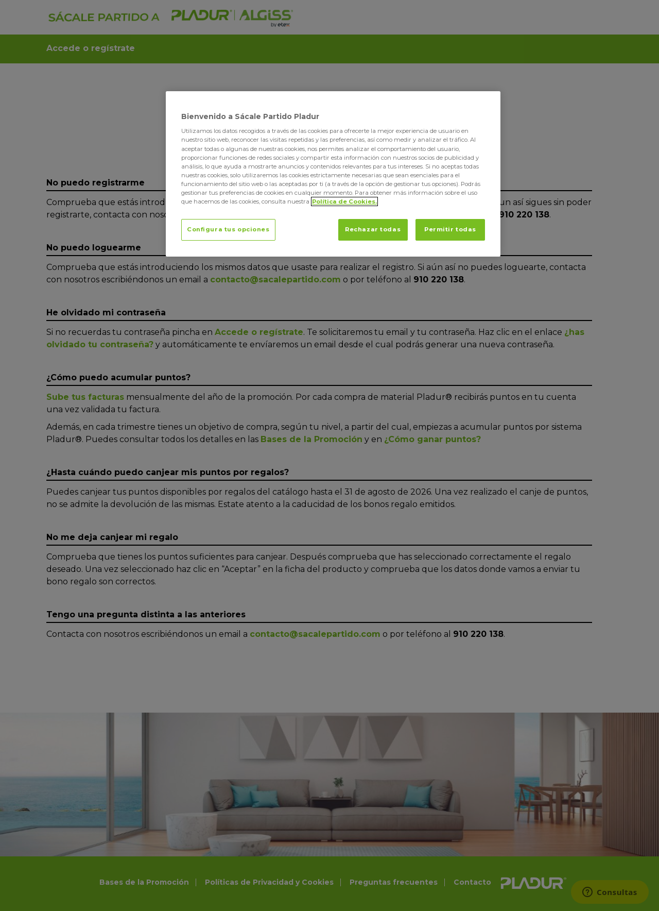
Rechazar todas (373, 229)
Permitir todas (450, 229)
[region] (333, 174)
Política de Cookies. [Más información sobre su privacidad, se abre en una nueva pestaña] (344, 201)
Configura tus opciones (228, 229)
